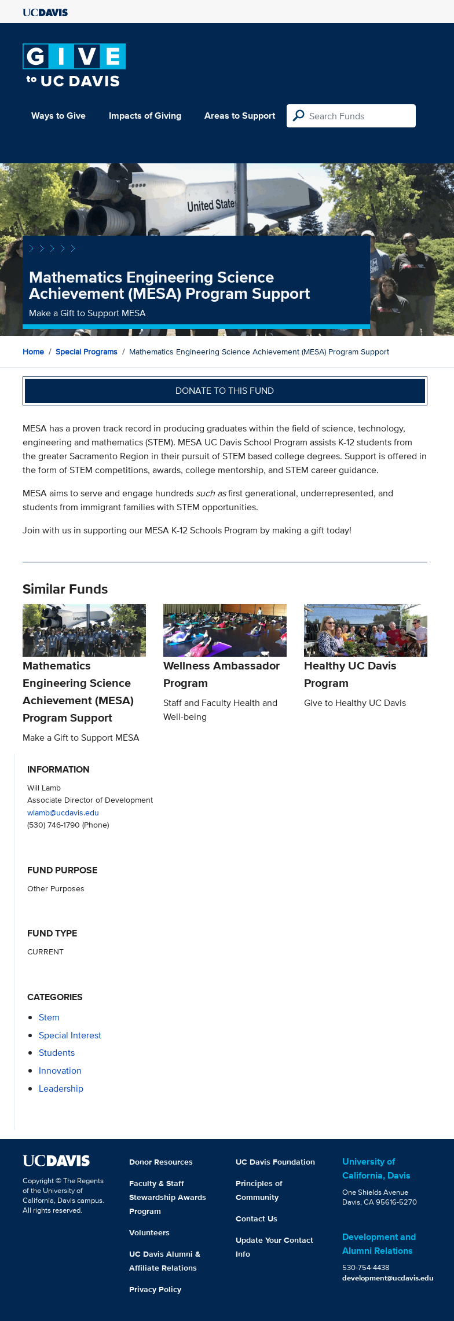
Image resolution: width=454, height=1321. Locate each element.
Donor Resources (161, 1162)
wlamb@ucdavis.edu (63, 812)
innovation (60, 1070)
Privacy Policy (155, 1289)
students (57, 1052)
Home (33, 351)
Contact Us (256, 1218)
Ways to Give (58, 115)
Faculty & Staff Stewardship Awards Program (167, 1197)
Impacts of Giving (145, 115)
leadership (61, 1088)
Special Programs (87, 351)
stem (49, 1017)
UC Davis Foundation (275, 1162)
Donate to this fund (224, 390)
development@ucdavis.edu (388, 1277)
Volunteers (149, 1232)
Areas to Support (239, 115)
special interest (70, 1035)
